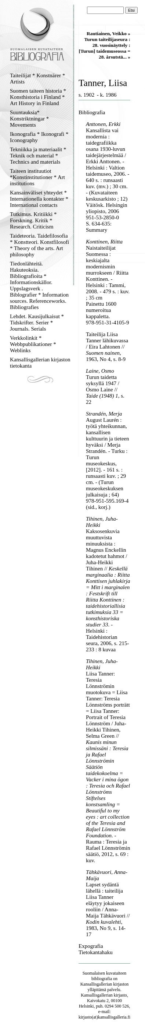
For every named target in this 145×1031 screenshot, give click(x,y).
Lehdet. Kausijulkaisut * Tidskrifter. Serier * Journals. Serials (37, 322)
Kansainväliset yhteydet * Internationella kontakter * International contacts (39, 199)
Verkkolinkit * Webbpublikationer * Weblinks (33, 344)
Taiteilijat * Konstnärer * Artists (37, 78)
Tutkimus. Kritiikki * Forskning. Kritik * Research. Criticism (33, 220)
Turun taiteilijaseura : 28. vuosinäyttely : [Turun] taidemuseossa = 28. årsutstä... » (104, 48)
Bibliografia (92, 112)
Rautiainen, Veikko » (108, 33)
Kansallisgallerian (96, 984)
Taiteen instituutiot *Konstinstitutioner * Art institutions (37, 177)
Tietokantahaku (96, 952)
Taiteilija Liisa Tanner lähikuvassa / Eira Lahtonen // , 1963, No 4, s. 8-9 (107, 346)
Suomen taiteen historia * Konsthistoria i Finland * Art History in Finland (38, 97)
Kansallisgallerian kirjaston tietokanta (40, 363)
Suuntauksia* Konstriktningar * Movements (29, 118)
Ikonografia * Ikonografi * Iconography (39, 137)
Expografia (91, 946)
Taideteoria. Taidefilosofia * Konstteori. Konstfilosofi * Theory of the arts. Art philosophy (39, 245)
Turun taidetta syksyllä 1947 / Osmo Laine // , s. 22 (105, 389)
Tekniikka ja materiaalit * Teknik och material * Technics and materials (38, 155)
